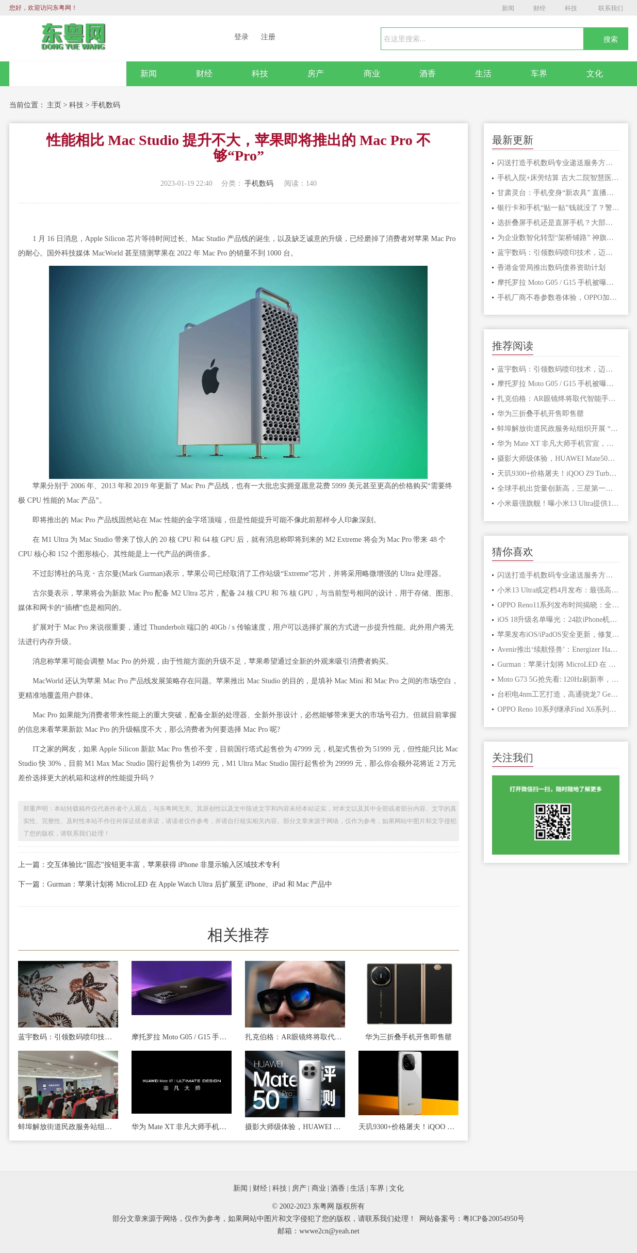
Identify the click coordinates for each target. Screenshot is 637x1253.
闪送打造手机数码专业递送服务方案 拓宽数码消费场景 (558, 163)
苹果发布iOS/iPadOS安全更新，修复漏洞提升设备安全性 (558, 634)
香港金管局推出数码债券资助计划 (551, 267)
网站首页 (67, 73)
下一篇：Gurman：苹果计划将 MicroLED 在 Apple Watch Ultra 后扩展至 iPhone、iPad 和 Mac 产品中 (175, 884)
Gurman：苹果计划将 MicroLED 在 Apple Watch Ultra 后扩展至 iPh (558, 664)
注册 (268, 37)
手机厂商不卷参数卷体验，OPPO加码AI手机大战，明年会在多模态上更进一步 (558, 297)
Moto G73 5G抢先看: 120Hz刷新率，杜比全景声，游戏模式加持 (558, 679)
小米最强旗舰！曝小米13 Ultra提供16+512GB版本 (558, 503)
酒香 (427, 73)
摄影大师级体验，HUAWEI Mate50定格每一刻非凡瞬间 (295, 1127)
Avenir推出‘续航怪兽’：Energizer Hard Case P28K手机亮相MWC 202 (558, 649)
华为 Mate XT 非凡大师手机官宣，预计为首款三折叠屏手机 (182, 1127)
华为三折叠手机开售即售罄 (408, 1037)
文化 (594, 73)
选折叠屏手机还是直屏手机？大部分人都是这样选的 (558, 223)
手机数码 (105, 105)
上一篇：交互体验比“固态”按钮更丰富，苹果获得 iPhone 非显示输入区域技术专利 (148, 865)
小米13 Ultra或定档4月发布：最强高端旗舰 (558, 590)
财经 (539, 8)
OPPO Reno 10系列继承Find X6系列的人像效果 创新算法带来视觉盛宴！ (558, 709)
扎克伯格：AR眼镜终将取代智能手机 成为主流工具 (295, 1037)
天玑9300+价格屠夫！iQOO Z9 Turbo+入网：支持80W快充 (408, 1127)
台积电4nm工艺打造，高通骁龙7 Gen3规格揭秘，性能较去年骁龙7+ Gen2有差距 (558, 694)
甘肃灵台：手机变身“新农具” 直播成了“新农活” (558, 193)
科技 (571, 8)
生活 (483, 73)
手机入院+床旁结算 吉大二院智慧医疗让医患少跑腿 (558, 178)
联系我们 (610, 8)
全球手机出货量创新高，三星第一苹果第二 (558, 488)
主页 (54, 105)
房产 (315, 73)
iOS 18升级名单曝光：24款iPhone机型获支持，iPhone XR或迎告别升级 (558, 619)
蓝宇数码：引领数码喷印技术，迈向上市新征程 (68, 1037)
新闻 (508, 8)
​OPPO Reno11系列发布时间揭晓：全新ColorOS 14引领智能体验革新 (558, 605)
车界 (539, 73)
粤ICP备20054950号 (494, 1219)
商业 (372, 73)
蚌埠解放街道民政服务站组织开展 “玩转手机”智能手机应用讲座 (68, 1127)
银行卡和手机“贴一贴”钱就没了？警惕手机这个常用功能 (558, 208)
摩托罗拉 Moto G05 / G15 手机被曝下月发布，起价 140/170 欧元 (182, 1037)
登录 (241, 37)
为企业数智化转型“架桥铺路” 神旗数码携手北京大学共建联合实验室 (558, 238)
